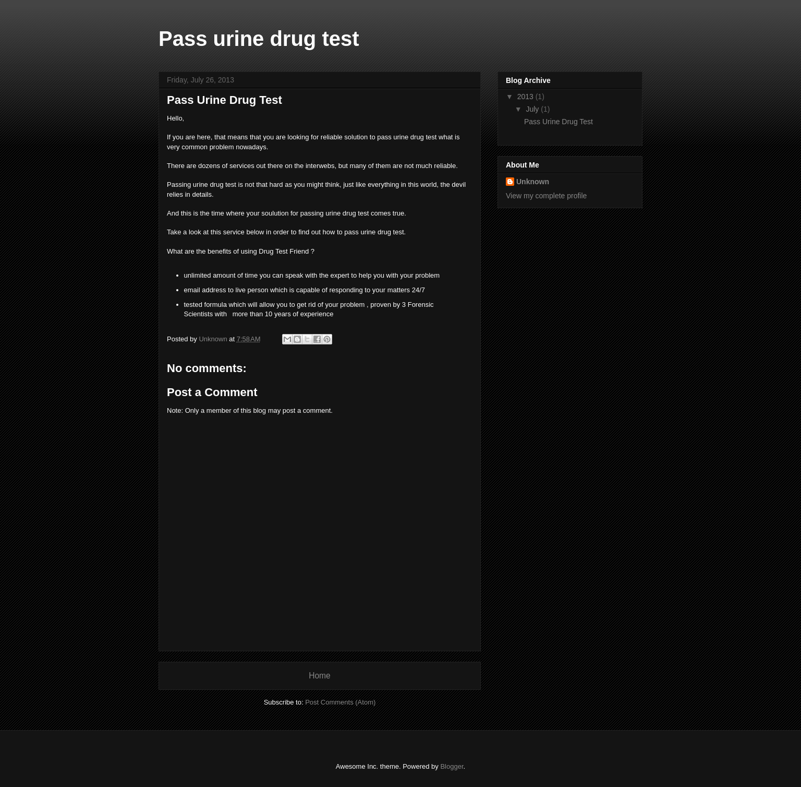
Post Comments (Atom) (340, 702)
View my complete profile (546, 196)
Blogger (451, 766)
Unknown (532, 181)
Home (320, 675)
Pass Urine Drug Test (558, 121)
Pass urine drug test (259, 38)
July (533, 109)
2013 (526, 96)
